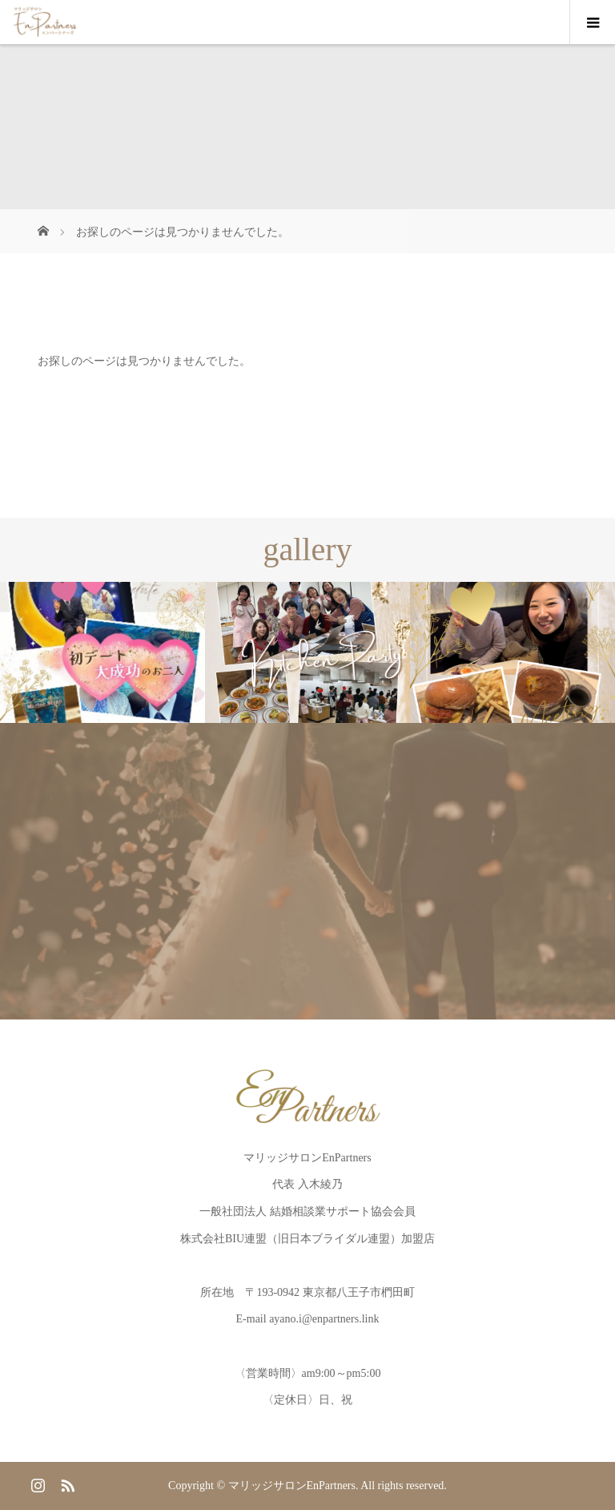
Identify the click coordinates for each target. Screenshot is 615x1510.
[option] (102, 653)
